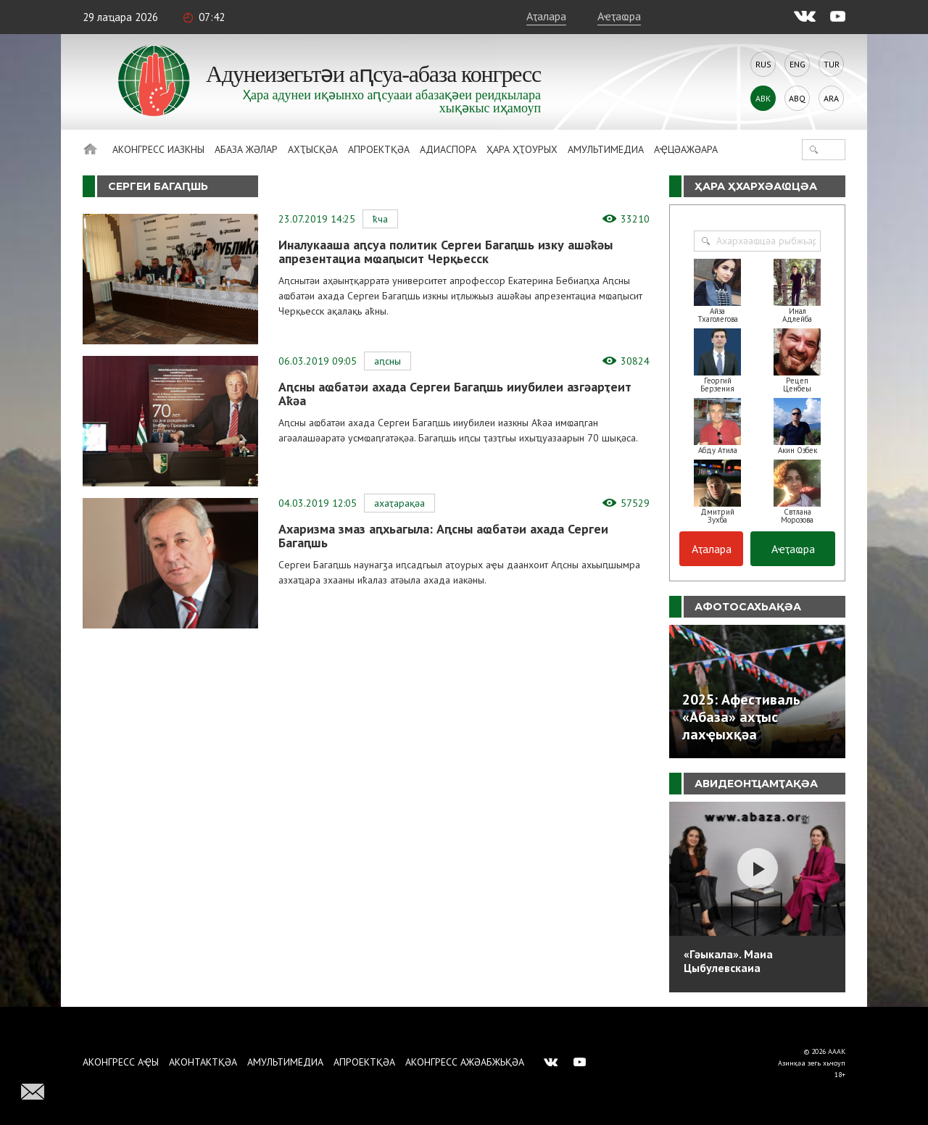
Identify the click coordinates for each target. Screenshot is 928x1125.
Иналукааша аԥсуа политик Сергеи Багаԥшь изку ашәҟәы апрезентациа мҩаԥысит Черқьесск (445, 251)
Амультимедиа (606, 149)
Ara (831, 98)
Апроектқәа (379, 149)
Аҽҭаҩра (619, 16)
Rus (763, 64)
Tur (832, 64)
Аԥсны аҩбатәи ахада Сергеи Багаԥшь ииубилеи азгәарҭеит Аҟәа (454, 393)
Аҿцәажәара (686, 149)
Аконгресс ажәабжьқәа (464, 1061)
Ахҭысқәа (313, 149)
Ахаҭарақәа (399, 503)
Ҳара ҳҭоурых (522, 149)
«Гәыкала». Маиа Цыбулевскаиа (728, 961)
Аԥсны (387, 361)
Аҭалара (546, 16)
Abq (797, 98)
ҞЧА (380, 218)
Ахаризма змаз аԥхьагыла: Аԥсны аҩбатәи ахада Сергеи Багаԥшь (443, 535)
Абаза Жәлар (246, 149)
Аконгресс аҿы (121, 1061)
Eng (797, 64)
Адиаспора (448, 149)
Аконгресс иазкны (158, 149)
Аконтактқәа (203, 1061)
